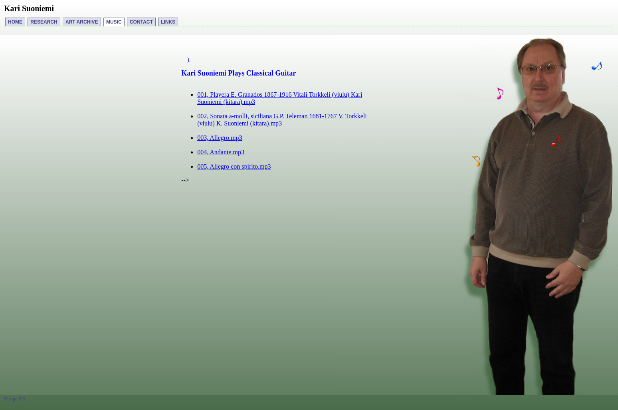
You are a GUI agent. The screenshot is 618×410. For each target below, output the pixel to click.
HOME (15, 22)
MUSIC (114, 22)
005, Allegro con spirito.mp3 (234, 166)
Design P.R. (15, 399)
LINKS (168, 22)
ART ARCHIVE (81, 22)
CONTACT (141, 22)
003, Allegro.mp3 (219, 137)
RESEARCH (43, 22)
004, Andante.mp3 (220, 152)
